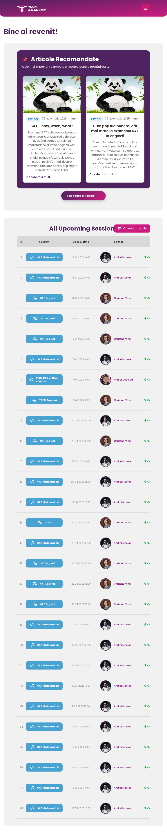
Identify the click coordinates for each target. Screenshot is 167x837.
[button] (145, 8)
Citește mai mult (40, 177)
